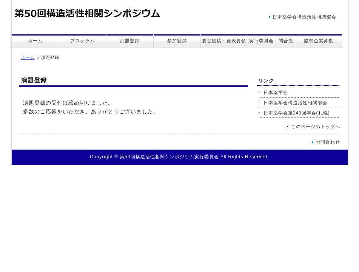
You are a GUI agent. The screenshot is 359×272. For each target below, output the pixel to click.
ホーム (35, 40)
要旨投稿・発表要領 (224, 40)
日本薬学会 (275, 92)
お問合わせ (328, 142)
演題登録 (130, 40)
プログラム (82, 40)
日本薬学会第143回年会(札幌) (296, 113)
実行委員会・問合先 (271, 40)
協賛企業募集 (318, 40)
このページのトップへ (315, 126)
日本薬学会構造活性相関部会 (304, 17)
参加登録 (177, 40)
